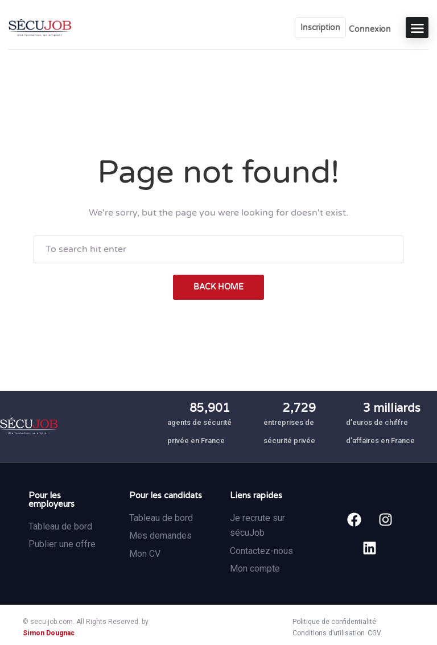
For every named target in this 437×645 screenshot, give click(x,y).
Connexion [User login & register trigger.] (370, 29)
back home (218, 287)
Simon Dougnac (49, 633)
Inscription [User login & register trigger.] (320, 27)
